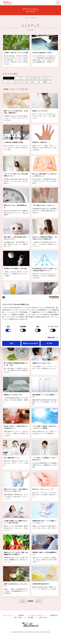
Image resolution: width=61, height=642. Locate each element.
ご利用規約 (20, 615)
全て (9, 78)
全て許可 (49, 343)
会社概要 (30, 617)
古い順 (12, 89)
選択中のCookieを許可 (30, 343)
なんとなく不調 (32, 78)
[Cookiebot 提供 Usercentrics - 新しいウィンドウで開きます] (50, 297)
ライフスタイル (45, 78)
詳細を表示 (51, 337)
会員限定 (45, 81)
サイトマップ (7, 615)
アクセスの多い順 (21, 89)
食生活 (32, 81)
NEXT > (38, 601)
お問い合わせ (43, 617)
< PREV (22, 601)
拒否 (11, 343)
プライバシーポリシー (37, 615)
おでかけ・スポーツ (20, 81)
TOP (26, 17)
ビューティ (8, 81)
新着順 (6, 89)
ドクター (21, 78)
